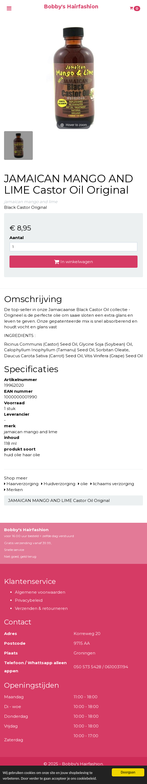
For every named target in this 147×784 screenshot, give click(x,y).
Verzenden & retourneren (41, 608)
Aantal (16, 237)
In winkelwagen (73, 261)
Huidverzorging (58, 483)
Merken (13, 489)
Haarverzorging (21, 483)
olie (83, 483)
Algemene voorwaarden (40, 592)
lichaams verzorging (112, 483)
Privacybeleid (29, 600)
